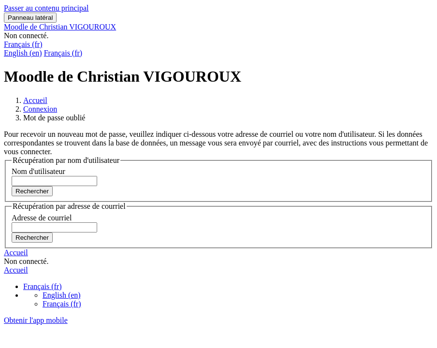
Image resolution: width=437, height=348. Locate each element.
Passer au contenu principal (46, 8)
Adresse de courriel (42, 218)
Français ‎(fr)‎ (23, 44)
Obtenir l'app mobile (36, 320)
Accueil (35, 100)
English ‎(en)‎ (23, 53)
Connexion (40, 109)
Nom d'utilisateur (38, 171)
